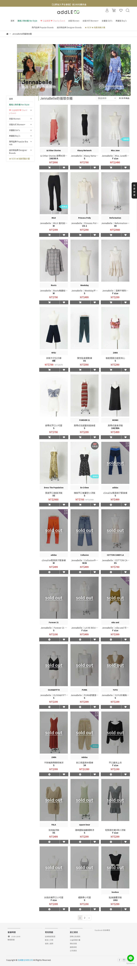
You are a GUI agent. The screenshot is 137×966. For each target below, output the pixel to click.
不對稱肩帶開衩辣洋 (53, 762)
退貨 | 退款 (49, 943)
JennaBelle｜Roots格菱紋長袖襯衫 (54, 290)
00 (115, 226)
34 (84, 765)
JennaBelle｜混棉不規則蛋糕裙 (115, 290)
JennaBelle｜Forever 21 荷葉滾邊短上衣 (54, 627)
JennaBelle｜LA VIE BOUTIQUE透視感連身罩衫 (84, 627)
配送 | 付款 (49, 940)
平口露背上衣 (115, 762)
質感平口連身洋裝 (53, 492)
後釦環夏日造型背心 (115, 358)
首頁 (11, 98)
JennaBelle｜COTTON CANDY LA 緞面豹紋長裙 (115, 560)
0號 (53, 361)
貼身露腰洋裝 (115, 897)
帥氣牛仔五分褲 (53, 358)
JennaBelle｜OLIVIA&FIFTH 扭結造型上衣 (53, 695)
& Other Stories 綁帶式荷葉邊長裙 (53, 155)
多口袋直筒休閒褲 (84, 762)
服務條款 (73, 947)
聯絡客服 (11, 939)
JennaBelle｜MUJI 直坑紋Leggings (54, 223)
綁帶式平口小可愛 (53, 425)
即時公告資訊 (75, 936)
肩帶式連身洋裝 (115, 425)
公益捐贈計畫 (75, 940)
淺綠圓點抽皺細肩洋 (84, 830)
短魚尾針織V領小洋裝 (115, 830)
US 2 (84, 226)
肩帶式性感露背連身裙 (84, 425)
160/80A (115, 428)
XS (115, 563)
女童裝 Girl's (14, 130)
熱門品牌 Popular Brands (18, 143)
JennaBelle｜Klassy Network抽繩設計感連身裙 (84, 155)
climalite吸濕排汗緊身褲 (115, 492)
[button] (49, 167)
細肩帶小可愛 (84, 897)
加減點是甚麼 (50, 936)
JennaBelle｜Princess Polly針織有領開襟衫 (84, 223)
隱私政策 (73, 943)
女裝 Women (14, 118)
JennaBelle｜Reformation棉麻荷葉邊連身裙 (115, 223)
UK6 (115, 900)
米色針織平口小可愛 (53, 897)
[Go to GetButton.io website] (130, 963)
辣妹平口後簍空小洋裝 (84, 492)
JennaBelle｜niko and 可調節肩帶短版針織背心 (115, 627)
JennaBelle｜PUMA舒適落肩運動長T (84, 695)
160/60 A (53, 158)
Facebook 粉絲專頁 (102, 930)
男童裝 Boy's (14, 135)
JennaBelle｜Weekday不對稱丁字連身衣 (84, 290)
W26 (84, 563)
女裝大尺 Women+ (17, 124)
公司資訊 (73, 950)
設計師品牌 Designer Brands (18, 151)
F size (84, 630)
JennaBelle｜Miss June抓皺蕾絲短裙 (115, 155)
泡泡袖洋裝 (53, 830)
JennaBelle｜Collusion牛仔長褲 (84, 560)
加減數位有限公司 (25, 960)
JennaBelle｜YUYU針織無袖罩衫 (115, 695)
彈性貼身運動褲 (84, 358)
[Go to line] (130, 958)
